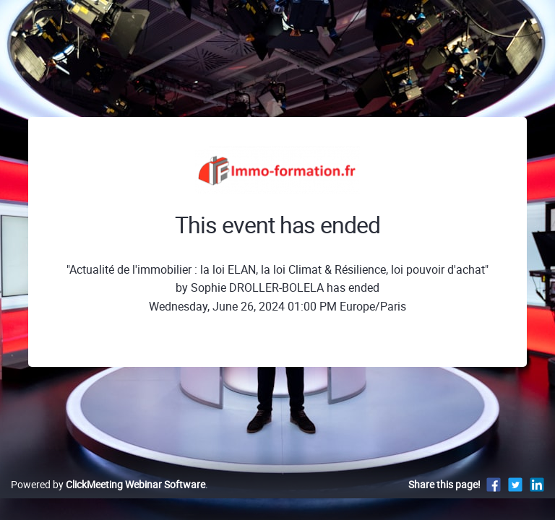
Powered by (108, 484)
